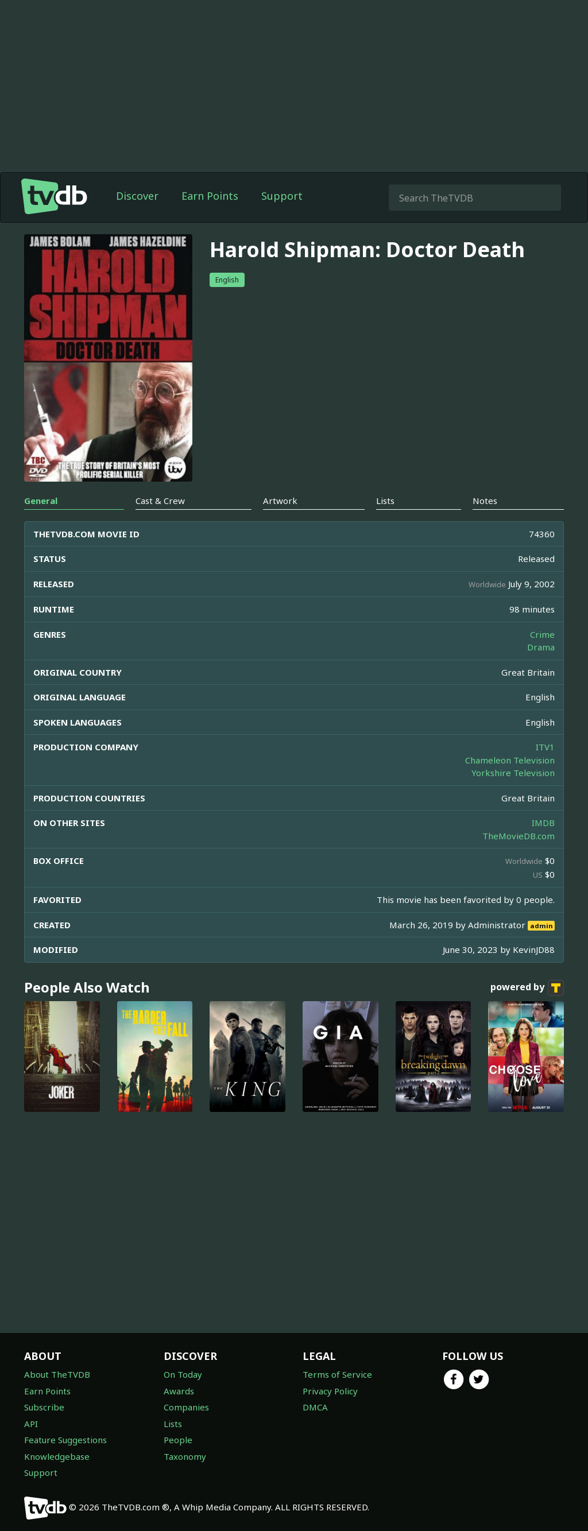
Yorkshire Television (513, 772)
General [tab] (40, 500)
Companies (186, 1407)
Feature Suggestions (65, 1439)
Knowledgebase (57, 1456)
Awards (179, 1391)
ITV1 (545, 747)
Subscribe (44, 1407)
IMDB (543, 822)
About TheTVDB (57, 1374)
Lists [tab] (385, 500)
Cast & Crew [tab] (160, 500)
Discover (137, 196)
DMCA (315, 1407)
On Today (183, 1374)
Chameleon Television (510, 760)
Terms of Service (337, 1374)
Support (282, 196)
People (178, 1439)
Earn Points (209, 196)
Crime (542, 634)
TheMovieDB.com (518, 836)
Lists (173, 1423)
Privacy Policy (330, 1391)
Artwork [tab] (280, 500)
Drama (541, 647)
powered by (527, 988)
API (31, 1423)
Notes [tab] (485, 500)
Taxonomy (185, 1456)
